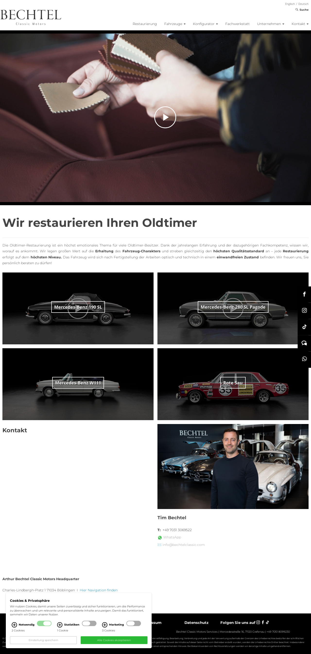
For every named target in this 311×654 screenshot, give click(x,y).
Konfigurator (205, 24)
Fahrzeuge (175, 24)
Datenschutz (196, 622)
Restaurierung (145, 24)
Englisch (290, 4)
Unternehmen (270, 24)
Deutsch (303, 4)
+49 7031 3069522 (177, 530)
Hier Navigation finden (99, 590)
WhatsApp (172, 537)
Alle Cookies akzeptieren (114, 640)
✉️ (159, 545)
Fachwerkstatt (237, 24)
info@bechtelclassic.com (184, 545)
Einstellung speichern (43, 640)
